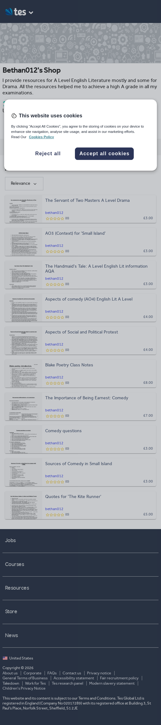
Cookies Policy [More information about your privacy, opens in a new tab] (41, 137)
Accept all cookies (104, 153)
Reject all (48, 153)
